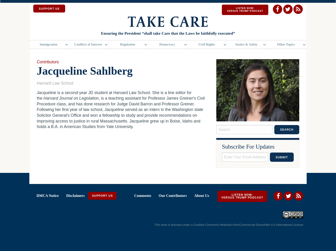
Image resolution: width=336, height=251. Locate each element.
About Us (201, 197)
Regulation (127, 45)
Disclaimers (75, 197)
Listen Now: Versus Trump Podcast (245, 9)
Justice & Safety (246, 45)
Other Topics (286, 45)
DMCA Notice (48, 197)
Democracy (167, 45)
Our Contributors (173, 197)
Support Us (102, 197)
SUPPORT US (49, 8)
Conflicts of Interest (88, 45)
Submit (282, 159)
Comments (142, 197)
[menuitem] (49, 45)
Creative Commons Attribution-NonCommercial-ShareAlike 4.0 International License (248, 226)
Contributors (48, 63)
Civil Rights (207, 45)
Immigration (49, 45)
